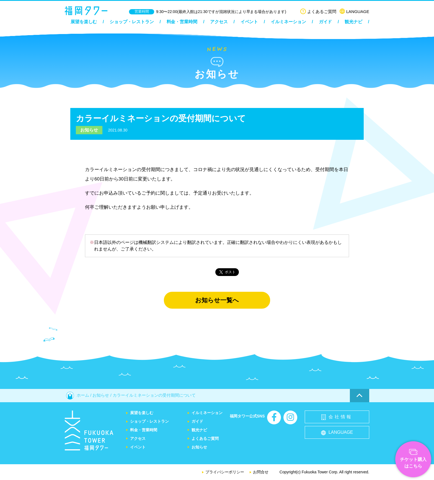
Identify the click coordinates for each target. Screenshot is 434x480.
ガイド (325, 21)
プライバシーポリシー (224, 472)
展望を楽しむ (84, 21)
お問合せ (260, 472)
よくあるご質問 (318, 11)
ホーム (77, 395)
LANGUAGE (354, 11)
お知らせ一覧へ (217, 300)
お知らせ (89, 130)
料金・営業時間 (182, 21)
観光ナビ (353, 21)
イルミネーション (288, 21)
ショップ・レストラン (132, 21)
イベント (249, 21)
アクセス (219, 21)
